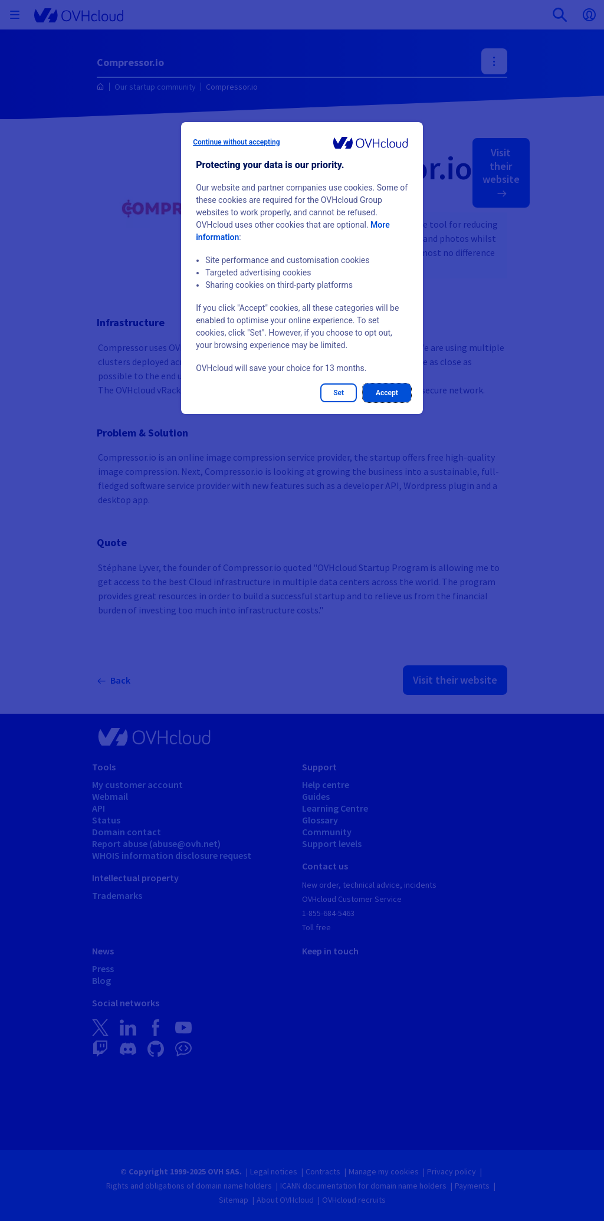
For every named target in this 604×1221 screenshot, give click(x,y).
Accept (387, 393)
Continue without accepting (236, 142)
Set (338, 393)
